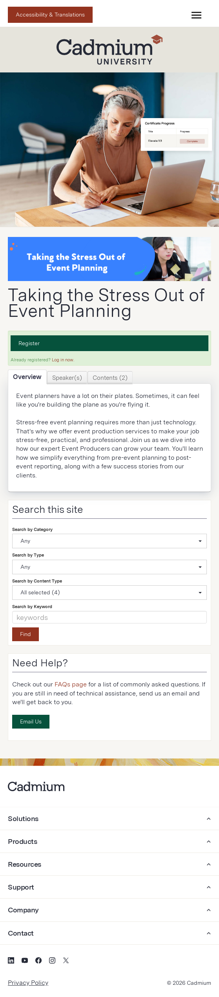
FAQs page (71, 684)
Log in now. (63, 360)
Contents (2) (110, 377)
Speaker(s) (67, 377)
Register (29, 343)
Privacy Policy (28, 982)
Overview (27, 377)
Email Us (31, 721)
